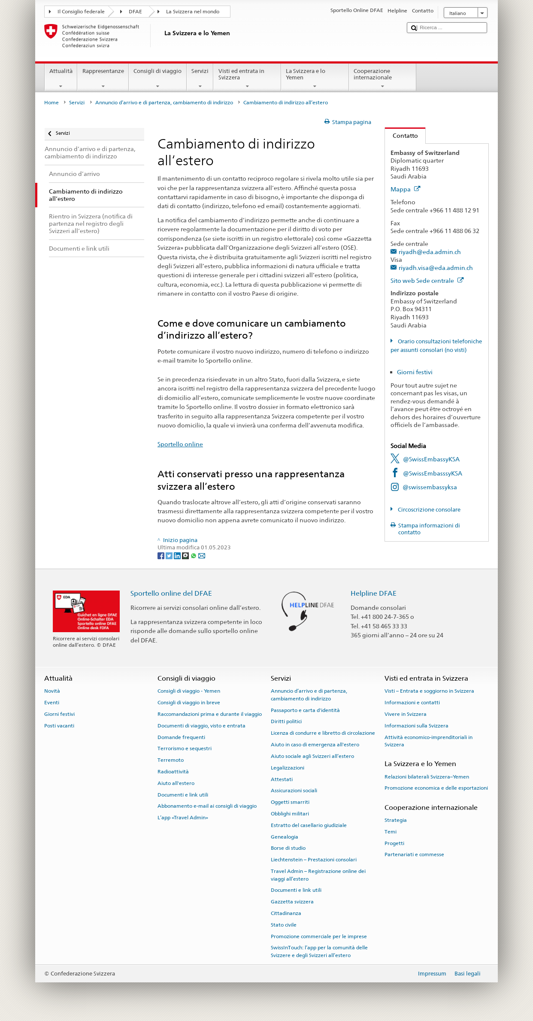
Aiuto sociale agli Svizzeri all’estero (312, 756)
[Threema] (186, 555)
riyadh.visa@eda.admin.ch (436, 267)
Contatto (401, 135)
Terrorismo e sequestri (184, 748)
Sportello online (180, 444)
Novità (52, 691)
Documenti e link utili (182, 794)
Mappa (406, 189)
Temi (391, 832)
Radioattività (173, 772)
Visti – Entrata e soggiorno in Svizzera (429, 691)
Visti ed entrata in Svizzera (247, 79)
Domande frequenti (181, 737)
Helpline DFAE (374, 593)
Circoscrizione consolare (428, 509)
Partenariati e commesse (414, 854)
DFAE (135, 12)
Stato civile (284, 925)
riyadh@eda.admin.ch (430, 251)
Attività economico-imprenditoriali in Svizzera (428, 740)
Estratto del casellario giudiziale (309, 825)
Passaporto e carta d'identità (305, 710)
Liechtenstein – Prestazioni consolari (314, 860)
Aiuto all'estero (175, 783)
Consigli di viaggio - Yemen (188, 691)
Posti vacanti (59, 726)
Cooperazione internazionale (382, 79)
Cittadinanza (286, 913)
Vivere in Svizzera (406, 714)
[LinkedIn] (178, 555)
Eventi (51, 703)
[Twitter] (170, 555)
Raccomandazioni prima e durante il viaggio (209, 714)
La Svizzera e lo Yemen (315, 79)
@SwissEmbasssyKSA (432, 473)
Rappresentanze (103, 79)
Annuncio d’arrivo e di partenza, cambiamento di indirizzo (164, 103)
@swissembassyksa (430, 487)
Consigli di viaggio (157, 79)
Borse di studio (288, 848)
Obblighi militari (290, 814)
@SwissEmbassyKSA (431, 459)
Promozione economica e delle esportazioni (436, 788)
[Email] (201, 555)
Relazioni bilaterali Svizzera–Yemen (427, 776)
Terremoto (170, 760)
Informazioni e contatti (412, 703)
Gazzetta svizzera (292, 902)
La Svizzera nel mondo (192, 12)
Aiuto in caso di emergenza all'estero (315, 745)
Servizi (200, 79)
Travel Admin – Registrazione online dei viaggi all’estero (318, 875)
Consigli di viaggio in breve (188, 703)
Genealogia (284, 836)
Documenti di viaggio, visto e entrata (201, 726)
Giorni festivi (415, 372)
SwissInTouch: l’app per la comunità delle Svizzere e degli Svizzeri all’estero (319, 951)
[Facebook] (161, 555)
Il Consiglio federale (81, 12)
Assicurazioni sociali (294, 791)
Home (51, 103)
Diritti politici (286, 721)
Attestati (282, 779)
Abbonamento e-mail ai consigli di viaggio (207, 806)
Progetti (394, 843)
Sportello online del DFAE (171, 593)
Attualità (61, 79)
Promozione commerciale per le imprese (319, 936)
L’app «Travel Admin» (182, 818)
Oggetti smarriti (290, 802)
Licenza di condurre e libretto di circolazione (323, 733)
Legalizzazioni (287, 768)
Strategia (396, 820)
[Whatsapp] (194, 555)
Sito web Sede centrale (427, 280)
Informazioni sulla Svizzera (416, 726)
